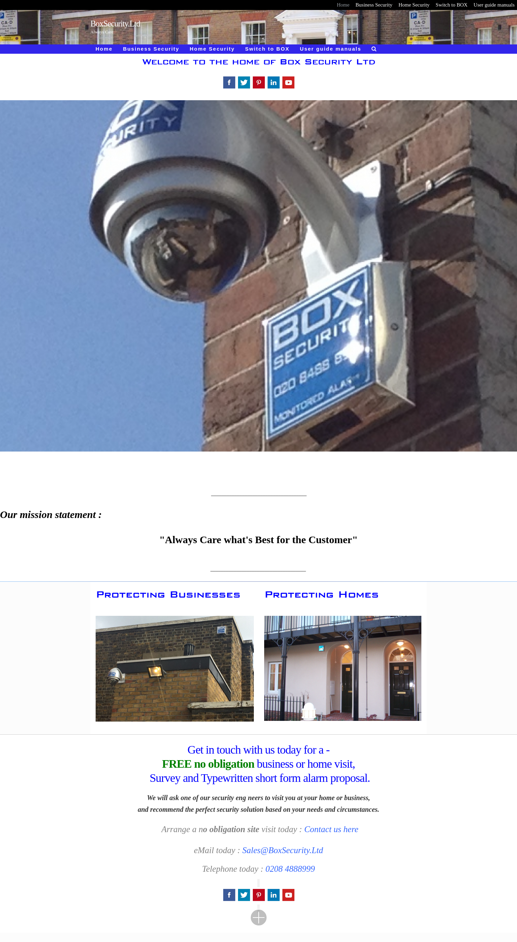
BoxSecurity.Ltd (115, 23)
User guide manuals (494, 5)
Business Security (374, 5)
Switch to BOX (452, 5)
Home (343, 5)
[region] (258, 291)
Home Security (413, 5)
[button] (343, 668)
